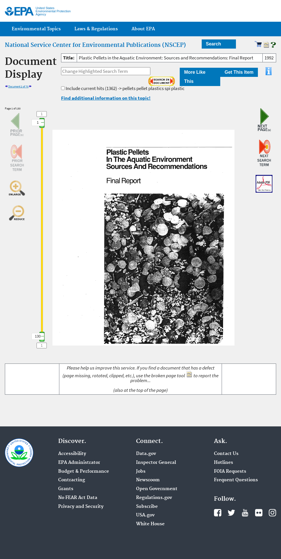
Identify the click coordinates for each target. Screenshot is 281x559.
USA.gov (145, 515)
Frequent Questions (236, 480)
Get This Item (239, 72)
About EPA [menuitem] (143, 29)
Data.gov (146, 453)
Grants (65, 489)
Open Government (156, 489)
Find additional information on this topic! (106, 98)
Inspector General (156, 462)
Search (213, 43)
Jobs (140, 471)
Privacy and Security (81, 506)
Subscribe (147, 506)
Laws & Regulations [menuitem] (96, 29)
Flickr (258, 512)
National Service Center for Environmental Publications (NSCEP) (95, 45)
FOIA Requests (230, 471)
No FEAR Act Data (77, 497)
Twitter (231, 512)
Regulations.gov (154, 497)
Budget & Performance (83, 471)
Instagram (272, 512)
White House (150, 524)
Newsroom (148, 480)
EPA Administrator (79, 462)
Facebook (217, 512)
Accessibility (72, 453)
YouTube (245, 512)
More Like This (194, 77)
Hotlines (223, 462)
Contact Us (226, 453)
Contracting (71, 480)
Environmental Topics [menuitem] (36, 29)
